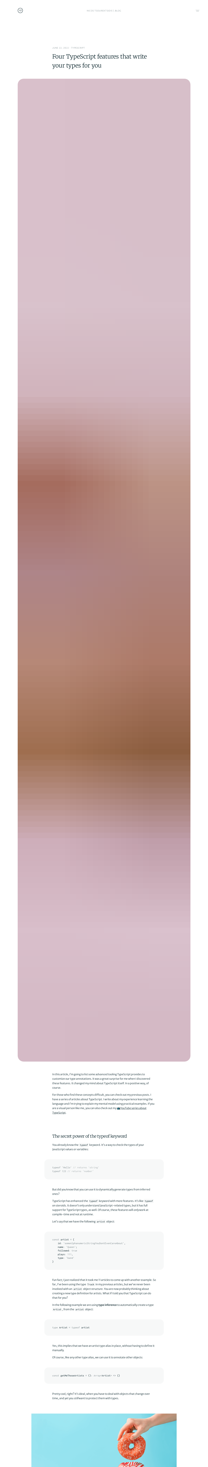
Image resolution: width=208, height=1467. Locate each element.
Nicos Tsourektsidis (99, 10)
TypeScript (78, 47)
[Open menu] (197, 10)
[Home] (20, 10)
